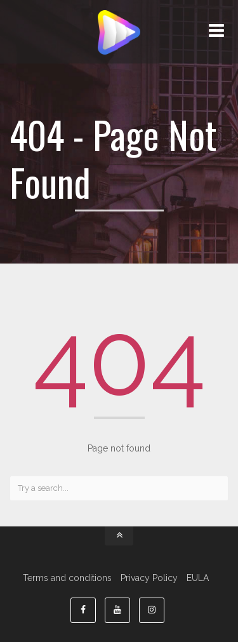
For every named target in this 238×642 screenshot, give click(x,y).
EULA (198, 578)
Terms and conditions (67, 578)
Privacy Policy (149, 578)
